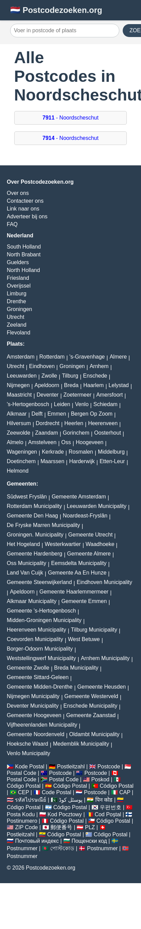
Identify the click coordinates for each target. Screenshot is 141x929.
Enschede (95, 376)
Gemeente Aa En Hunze (77, 573)
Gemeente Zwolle (28, 668)
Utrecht (15, 317)
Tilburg (70, 376)
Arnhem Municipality (105, 658)
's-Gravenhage (87, 357)
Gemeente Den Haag (32, 515)
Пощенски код (89, 841)
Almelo (15, 442)
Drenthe (16, 301)
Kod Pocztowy (64, 814)
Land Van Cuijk (25, 573)
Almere (118, 357)
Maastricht (19, 395)
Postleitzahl (71, 766)
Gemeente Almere (89, 554)
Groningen (19, 309)
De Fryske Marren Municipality (43, 525)
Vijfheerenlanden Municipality (42, 725)
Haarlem (93, 385)
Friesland (18, 278)
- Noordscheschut (70, 118)
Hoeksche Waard (27, 744)
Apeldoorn (47, 385)
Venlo (81, 404)
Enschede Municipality (90, 706)
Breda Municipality (76, 668)
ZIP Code (26, 827)
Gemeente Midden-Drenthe (40, 687)
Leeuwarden (22, 376)
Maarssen (52, 461)
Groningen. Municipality (35, 535)
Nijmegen (18, 385)
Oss (66, 442)
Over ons (18, 193)
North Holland (23, 270)
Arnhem (98, 366)
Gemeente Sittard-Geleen (37, 677)
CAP (124, 792)
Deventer (48, 395)
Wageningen (22, 452)
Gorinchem (76, 433)
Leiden (62, 404)
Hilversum (19, 423)
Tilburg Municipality (94, 630)
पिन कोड (104, 800)
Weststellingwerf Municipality (41, 658)
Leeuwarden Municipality (96, 506)
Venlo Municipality (28, 753)
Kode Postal (29, 766)
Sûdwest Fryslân (27, 496)
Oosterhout (107, 433)
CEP (23, 792)
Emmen (56, 414)
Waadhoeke (100, 544)
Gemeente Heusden (101, 687)
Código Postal (24, 786)
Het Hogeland (23, 544)
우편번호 (110, 807)
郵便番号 (61, 827)
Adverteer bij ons (27, 216)
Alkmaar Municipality (32, 601)
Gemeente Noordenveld (35, 734)
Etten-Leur (112, 461)
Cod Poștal (108, 814)
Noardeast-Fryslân (85, 515)
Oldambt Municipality (94, 734)
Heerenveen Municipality (36, 630)
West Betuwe (84, 639)
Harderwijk (82, 461)
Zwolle (49, 376)
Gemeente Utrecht (90, 535)
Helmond (17, 471)
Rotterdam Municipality (34, 506)
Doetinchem (21, 461)
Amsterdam (21, 357)
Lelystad (118, 385)
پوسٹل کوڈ (70, 800)
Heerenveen (103, 423)
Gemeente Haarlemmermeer (73, 592)
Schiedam (105, 404)
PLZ (90, 827)
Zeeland (16, 325)
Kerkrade (53, 452)
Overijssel (19, 286)
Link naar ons (23, 209)
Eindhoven (42, 366)
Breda (71, 385)
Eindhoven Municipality (104, 582)
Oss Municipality (26, 563)
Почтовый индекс (37, 841)
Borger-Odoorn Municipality (40, 649)
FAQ (12, 224)
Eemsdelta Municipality (79, 563)
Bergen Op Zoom (92, 414)
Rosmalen (80, 452)
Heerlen (73, 423)
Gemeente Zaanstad (91, 715)
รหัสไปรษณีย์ (30, 800)
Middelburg (111, 452)
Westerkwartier (63, 544)
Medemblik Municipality (81, 744)
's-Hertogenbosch (28, 404)
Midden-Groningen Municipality (44, 620)
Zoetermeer (77, 395)
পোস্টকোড (62, 848)
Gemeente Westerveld (91, 696)
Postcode (109, 766)
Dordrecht (47, 423)
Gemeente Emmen (84, 601)
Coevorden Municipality (35, 639)
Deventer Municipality (33, 706)
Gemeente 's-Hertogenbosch (41, 611)
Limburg (16, 293)
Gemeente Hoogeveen (34, 715)
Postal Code (21, 773)
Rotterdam (52, 357)
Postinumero (22, 821)
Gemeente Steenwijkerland (39, 582)
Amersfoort (109, 395)
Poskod (100, 779)
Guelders (18, 262)
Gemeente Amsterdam (79, 496)
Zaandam (46, 433)
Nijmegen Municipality (33, 696)
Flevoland (18, 332)
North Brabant (24, 254)
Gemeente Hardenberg (34, 554)
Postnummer (22, 848)
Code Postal (56, 792)
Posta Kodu (21, 814)
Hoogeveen (89, 442)
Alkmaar (17, 414)
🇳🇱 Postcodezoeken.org (56, 10)
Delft (37, 414)
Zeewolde (18, 433)
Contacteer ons (25, 201)
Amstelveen (42, 442)
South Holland (24, 247)
